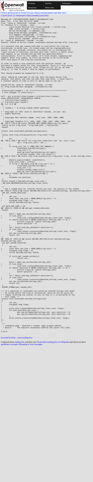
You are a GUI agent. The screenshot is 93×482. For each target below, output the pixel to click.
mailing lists (20, 405)
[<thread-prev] (20, 15)
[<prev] (4, 15)
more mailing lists (24, 401)
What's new (49, 8)
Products (31, 3)
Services (48, 3)
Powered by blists (8, 401)
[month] (35, 15)
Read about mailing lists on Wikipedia (53, 405)
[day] (29, 15)
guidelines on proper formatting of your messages (21, 407)
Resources (32, 8)
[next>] (11, 15)
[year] (41, 15)
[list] (46, 15)
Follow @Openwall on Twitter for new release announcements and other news (33, 13)
